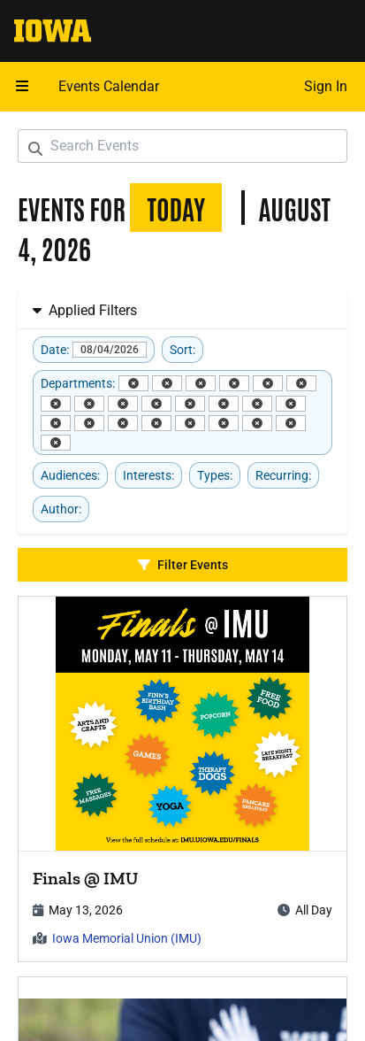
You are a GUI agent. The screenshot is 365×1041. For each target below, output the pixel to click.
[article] (182, 779)
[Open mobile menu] (22, 87)
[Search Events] (182, 146)
